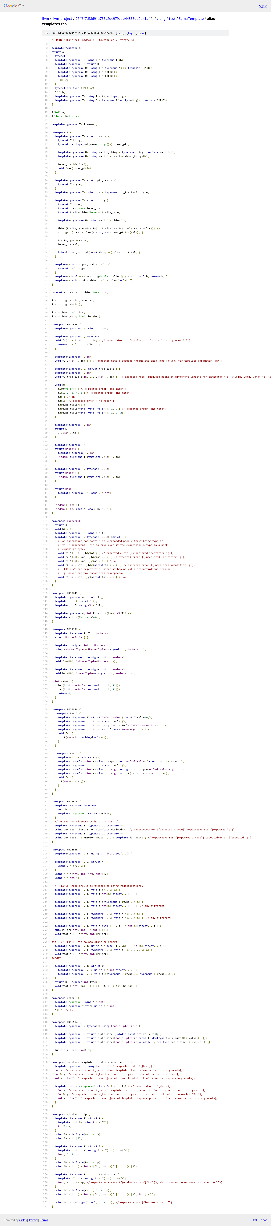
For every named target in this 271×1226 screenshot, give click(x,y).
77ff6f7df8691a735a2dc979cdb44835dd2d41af (112, 18)
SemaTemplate (191, 18)
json (264, 1220)
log (130, 33)
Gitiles (23, 1220)
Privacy (33, 1220)
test (172, 18)
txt (255, 1220)
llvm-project (62, 18)
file (120, 33)
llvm (45, 18)
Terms (44, 1220)
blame (141, 33)
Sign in (263, 6)
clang (161, 18)
